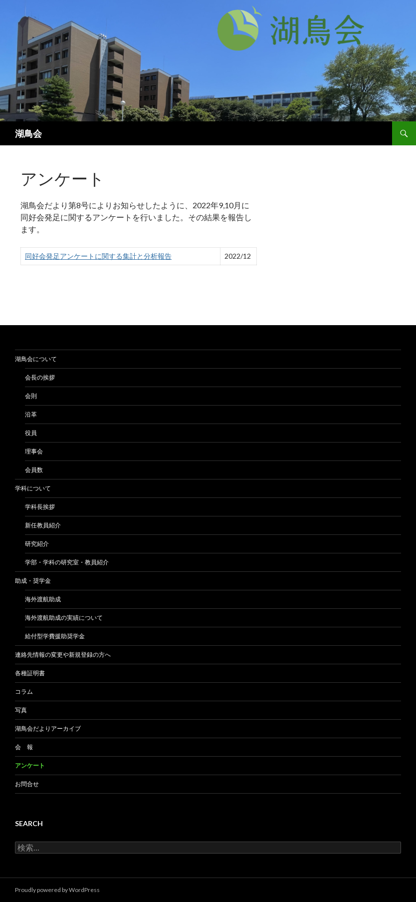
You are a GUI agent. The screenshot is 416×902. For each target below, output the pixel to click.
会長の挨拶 (40, 377)
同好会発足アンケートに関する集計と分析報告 (98, 256)
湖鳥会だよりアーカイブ (48, 728)
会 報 (24, 747)
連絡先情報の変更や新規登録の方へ (63, 654)
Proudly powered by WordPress (57, 890)
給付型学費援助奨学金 (55, 636)
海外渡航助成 (43, 599)
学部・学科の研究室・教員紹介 (67, 562)
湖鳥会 (28, 133)
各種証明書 (30, 673)
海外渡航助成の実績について (64, 617)
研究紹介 (37, 543)
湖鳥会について (36, 359)
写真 (21, 710)
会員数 (34, 469)
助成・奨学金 (33, 580)
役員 (31, 433)
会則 (31, 396)
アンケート (30, 765)
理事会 (34, 451)
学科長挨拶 (40, 506)
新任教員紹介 (43, 525)
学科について (33, 488)
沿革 (31, 414)
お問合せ (27, 784)
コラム (24, 691)
